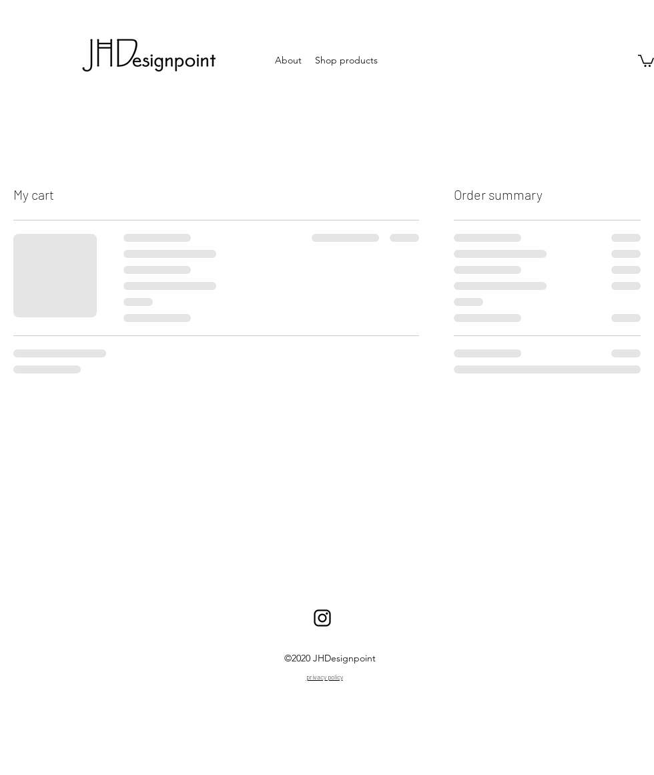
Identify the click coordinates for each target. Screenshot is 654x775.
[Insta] (322, 618)
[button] (646, 60)
